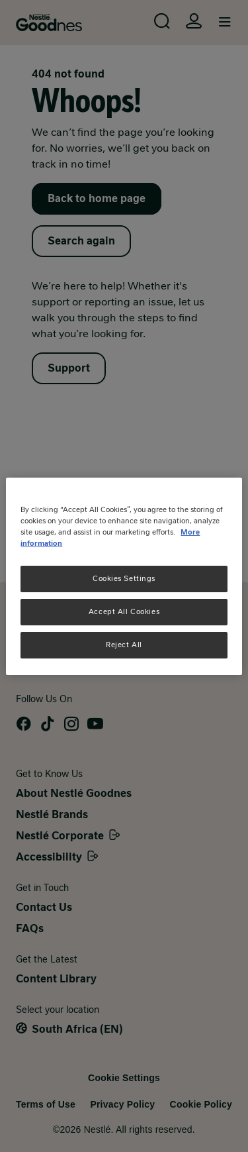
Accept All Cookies (124, 611)
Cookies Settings (124, 578)
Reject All (124, 644)
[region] (123, 575)
